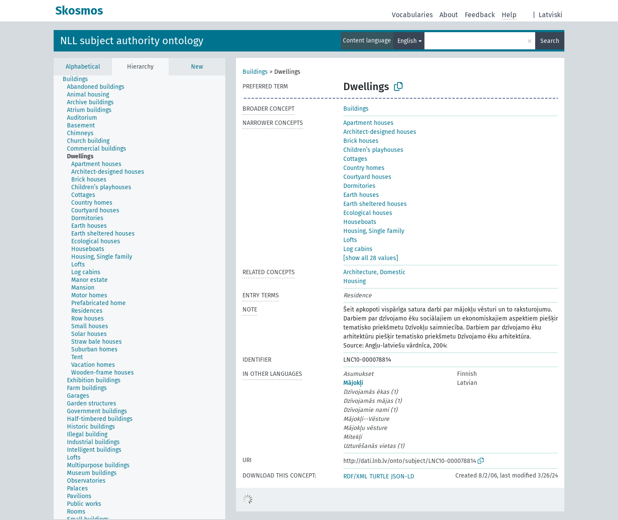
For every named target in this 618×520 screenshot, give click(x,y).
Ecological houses (367, 213)
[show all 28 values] (370, 258)
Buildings (255, 72)
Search (549, 41)
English (407, 41)
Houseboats (359, 222)
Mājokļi (353, 383)
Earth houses (361, 195)
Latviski (551, 15)
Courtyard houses (367, 177)
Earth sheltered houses (375, 204)
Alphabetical (83, 66)
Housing (354, 281)
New (197, 66)
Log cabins (358, 249)
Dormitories (359, 186)
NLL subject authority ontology (131, 41)
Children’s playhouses (373, 150)
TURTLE (379, 476)
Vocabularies (412, 15)
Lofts (350, 240)
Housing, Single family (373, 231)
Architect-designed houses (379, 132)
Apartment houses (368, 123)
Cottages (355, 159)
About (448, 15)
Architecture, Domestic (374, 272)
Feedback (480, 15)
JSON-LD (402, 476)
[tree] (139, 297)
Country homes (364, 168)
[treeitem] (79, 79)
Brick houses (361, 141)
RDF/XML (355, 476)
